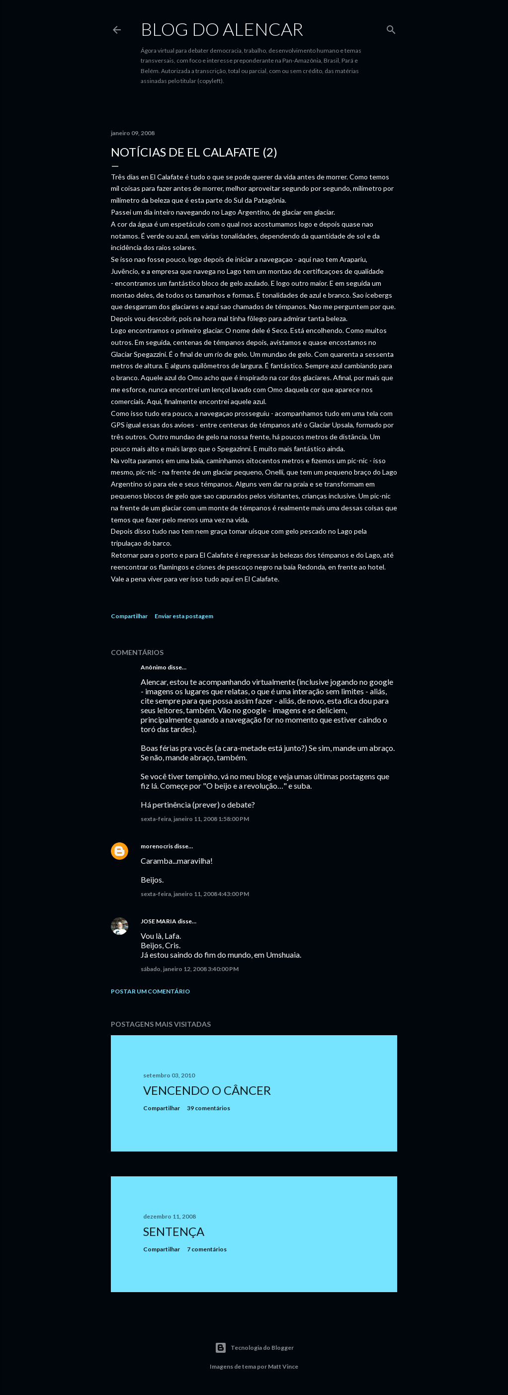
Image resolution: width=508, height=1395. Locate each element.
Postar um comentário (150, 991)
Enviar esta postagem (184, 616)
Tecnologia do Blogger (254, 1348)
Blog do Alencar (222, 29)
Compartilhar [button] (129, 616)
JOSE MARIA (158, 921)
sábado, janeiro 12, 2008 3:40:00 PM (190, 969)
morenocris (157, 846)
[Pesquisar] (391, 27)
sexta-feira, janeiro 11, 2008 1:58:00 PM (195, 818)
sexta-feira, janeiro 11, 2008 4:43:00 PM (195, 894)
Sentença (173, 1231)
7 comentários (207, 1249)
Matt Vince (283, 1366)
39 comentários (208, 1108)
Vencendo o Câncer (207, 1090)
